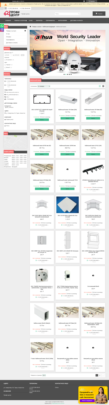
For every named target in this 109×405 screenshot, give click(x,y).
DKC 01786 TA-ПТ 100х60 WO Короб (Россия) (42, 110)
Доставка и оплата (76, 20)
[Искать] (79, 13)
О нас (31, 20)
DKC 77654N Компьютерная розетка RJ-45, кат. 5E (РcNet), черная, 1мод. (67, 287)
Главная (8, 20)
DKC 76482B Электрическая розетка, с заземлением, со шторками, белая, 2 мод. (42, 288)
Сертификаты (50, 20)
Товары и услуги (19, 20)
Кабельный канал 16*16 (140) (93, 145)
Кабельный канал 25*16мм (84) (93, 109)
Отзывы (8, 36)
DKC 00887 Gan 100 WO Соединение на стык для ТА (41, 251)
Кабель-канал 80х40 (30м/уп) (42, 323)
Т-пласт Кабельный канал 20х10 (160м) (42, 358)
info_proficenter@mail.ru (12, 94)
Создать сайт (15, 1)
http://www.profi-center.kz (12, 92)
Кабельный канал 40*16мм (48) (42, 180)
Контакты (39, 20)
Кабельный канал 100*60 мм (68, 145)
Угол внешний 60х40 (93, 286)
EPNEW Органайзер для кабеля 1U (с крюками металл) (93, 180)
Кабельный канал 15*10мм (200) (67, 109)
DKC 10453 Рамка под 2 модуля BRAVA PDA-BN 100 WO (93, 251)
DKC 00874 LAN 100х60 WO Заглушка (67, 251)
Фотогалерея (62, 20)
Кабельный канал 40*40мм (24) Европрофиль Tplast (93, 323)
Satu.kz (62, 401)
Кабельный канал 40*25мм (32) (67, 323)
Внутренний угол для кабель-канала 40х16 (67, 359)
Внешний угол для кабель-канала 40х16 (93, 359)
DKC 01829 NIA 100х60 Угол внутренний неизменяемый (93, 216)
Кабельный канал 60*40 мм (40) (42, 145)
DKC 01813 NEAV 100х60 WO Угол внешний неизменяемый (42, 216)
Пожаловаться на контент (58, 403)
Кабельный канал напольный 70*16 (68, 180)
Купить (42, 119)
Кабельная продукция (49, 26)
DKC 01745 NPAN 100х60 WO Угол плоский (67, 216)
